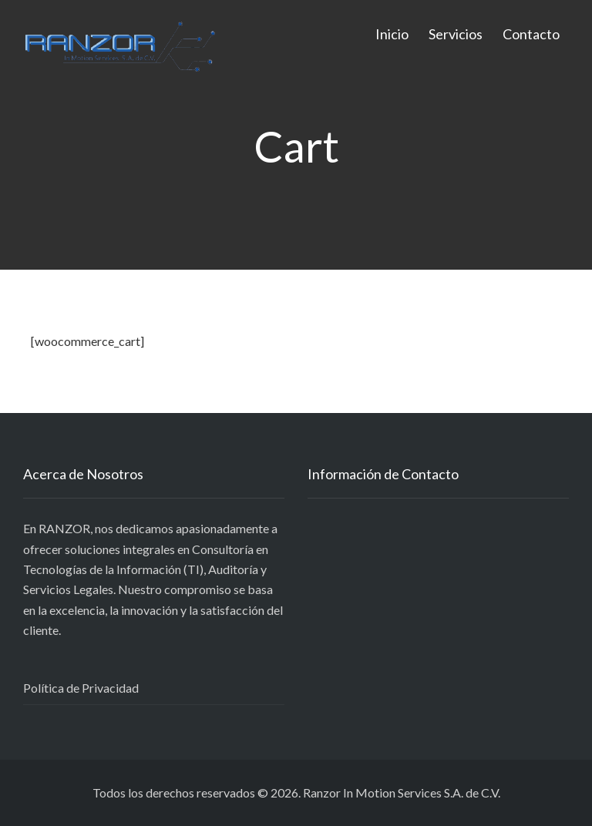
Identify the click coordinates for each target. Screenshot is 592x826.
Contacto (531, 33)
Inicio (392, 33)
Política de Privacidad (81, 687)
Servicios (456, 33)
